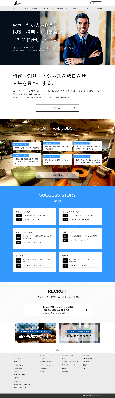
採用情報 (99, 8)
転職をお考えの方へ (62, 8)
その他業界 (65, 371)
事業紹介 (34, 8)
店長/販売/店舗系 (87, 358)
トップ (14, 8)
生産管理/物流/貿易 (46, 361)
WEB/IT (64, 368)
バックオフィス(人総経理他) (70, 361)
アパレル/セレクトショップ (49, 365)
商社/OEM (44, 368)
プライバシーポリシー (20, 387)
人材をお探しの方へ (47, 8)
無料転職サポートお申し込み (22, 384)
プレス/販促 (86, 355)
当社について (24, 8)
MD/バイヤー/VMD (67, 355)
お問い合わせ (96, 3)
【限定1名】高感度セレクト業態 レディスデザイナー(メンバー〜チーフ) (27, 161)
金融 (42, 371)
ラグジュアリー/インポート (70, 365)
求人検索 (75, 8)
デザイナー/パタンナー (47, 355)
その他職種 (86, 361)
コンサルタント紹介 (87, 8)
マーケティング (45, 358)
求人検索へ (57, 175)
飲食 (84, 368)
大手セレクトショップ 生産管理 (27, 148)
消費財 (85, 365)
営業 (63, 358)
